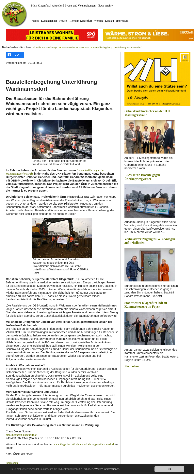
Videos (35, 20)
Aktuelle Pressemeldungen (45, 47)
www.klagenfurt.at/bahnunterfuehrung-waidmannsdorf (84, 444)
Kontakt (109, 20)
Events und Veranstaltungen (80, 5)
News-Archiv (105, 5)
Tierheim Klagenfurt (80, 20)
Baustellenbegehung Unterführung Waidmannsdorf (117, 47)
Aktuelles (57, 5)
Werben (98, 20)
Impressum (122, 20)
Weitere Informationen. (107, 469)
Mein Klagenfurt (40, 5)
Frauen (63, 20)
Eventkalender (49, 20)
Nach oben (12, 462)
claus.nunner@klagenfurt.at (21, 434)
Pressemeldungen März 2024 (75, 47)
